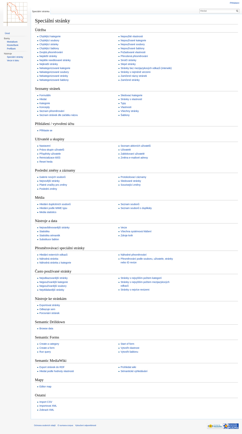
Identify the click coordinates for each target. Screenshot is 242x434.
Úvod (7, 33)
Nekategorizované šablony (54, 80)
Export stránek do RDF (52, 367)
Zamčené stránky (130, 80)
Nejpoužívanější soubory (53, 286)
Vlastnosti (126, 107)
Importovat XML (48, 406)
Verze (124, 227)
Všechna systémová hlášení (136, 231)
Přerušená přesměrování (134, 56)
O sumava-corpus (66, 426)
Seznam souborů (130, 204)
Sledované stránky (131, 181)
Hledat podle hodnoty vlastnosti (57, 371)
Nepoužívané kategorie (133, 40)
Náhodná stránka (49, 258)
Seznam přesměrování (52, 111)
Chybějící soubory (50, 40)
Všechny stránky (130, 111)
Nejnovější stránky (50, 181)
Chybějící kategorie (50, 36)
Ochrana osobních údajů (45, 426)
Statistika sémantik (50, 235)
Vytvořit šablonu (130, 352)
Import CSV (46, 402)
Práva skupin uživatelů (52, 149)
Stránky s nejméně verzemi (136, 72)
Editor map (46, 386)
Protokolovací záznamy (134, 177)
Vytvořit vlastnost (130, 347)
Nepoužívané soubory (133, 44)
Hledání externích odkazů (54, 254)
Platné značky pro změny (54, 185)
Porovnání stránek (50, 313)
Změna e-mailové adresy (134, 157)
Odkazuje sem (48, 309)
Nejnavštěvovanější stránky (55, 227)
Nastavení (45, 146)
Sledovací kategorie (132, 95)
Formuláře (45, 95)
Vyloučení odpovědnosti (86, 426)
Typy (123, 103)
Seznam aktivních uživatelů (136, 146)
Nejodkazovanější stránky (54, 278)
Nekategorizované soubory (55, 72)
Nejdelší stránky (49, 56)
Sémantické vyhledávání (134, 371)
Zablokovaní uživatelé (133, 153)
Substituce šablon (50, 239)
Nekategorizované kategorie (55, 68)
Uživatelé (126, 149)
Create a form (47, 347)
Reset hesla (46, 161)
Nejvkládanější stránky (52, 290)
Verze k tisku (13, 60)
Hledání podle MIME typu (54, 208)
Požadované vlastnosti (133, 52)
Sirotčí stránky (129, 60)
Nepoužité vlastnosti (132, 36)
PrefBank (11, 48)
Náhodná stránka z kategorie (56, 262)
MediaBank (12, 42)
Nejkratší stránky (49, 64)
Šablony (125, 115)
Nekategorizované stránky (54, 76)
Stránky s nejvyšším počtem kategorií (141, 278)
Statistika (45, 231)
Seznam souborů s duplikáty (136, 208)
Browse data (47, 328)
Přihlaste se (46, 130)
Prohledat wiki (128, 367)
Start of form (128, 344)
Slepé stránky (128, 64)
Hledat (43, 99)
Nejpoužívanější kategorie (54, 282)
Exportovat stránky (50, 305)
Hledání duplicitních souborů (55, 204)
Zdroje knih (127, 235)
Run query (45, 352)
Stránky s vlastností (131, 99)
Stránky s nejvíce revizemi (135, 289)
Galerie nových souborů (53, 177)
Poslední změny (49, 189)
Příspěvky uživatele (50, 153)
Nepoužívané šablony (133, 48)
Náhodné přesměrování (134, 254)
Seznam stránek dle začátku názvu (59, 115)
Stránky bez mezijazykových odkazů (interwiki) (146, 68)
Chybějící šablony (50, 48)
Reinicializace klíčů (50, 157)
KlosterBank (12, 45)
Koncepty (45, 107)
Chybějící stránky (49, 44)
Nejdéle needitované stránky (55, 60)
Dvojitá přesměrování (51, 52)
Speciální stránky (15, 57)
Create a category (50, 344)
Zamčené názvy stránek (134, 76)
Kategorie (45, 103)
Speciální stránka (41, 11)
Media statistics (48, 212)
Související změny (131, 185)
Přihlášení (234, 3)
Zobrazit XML (47, 409)
